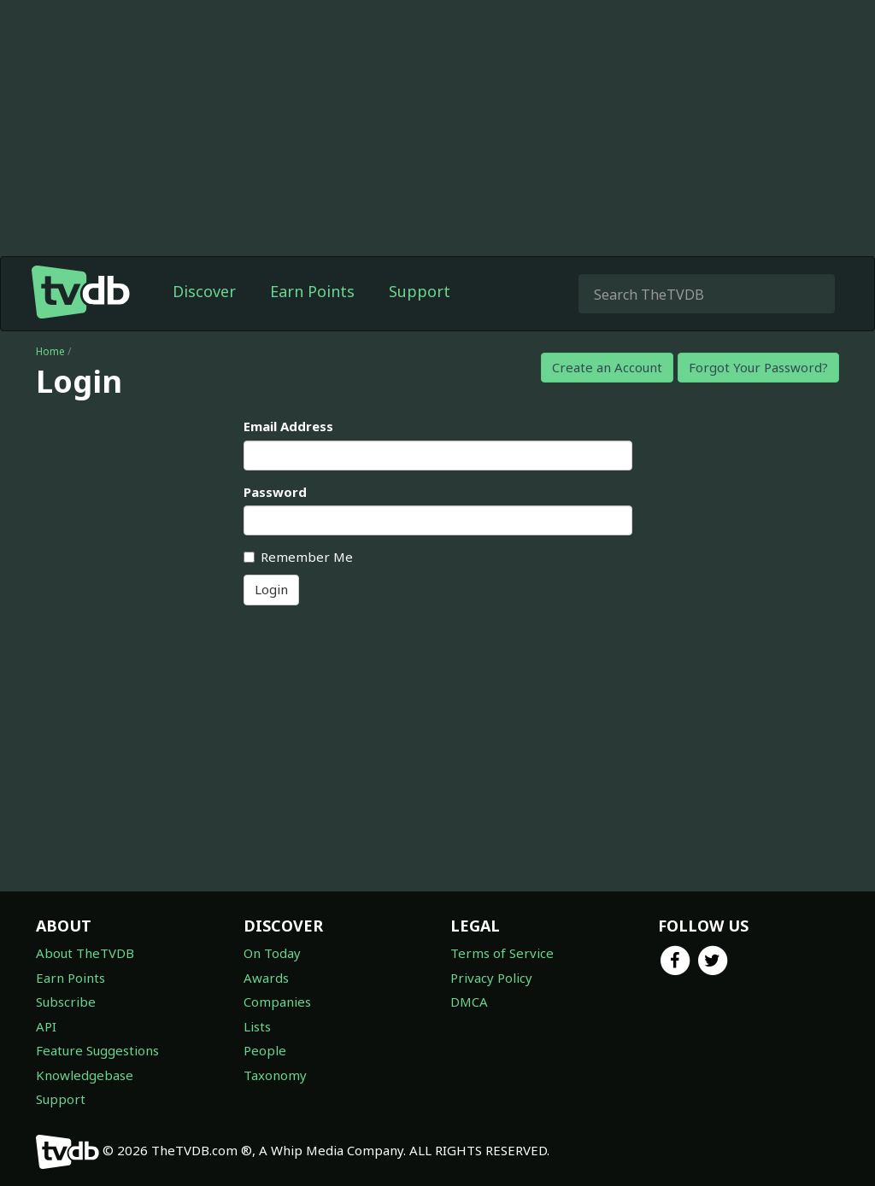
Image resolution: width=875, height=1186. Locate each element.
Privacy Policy (491, 977)
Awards (266, 977)
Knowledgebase (84, 1075)
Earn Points (312, 291)
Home (50, 351)
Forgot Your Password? (758, 367)
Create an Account (607, 367)
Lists (257, 1026)
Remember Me (298, 556)
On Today (272, 952)
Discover (204, 291)
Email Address (288, 426)
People (265, 1050)
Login (271, 589)
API (46, 1026)
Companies (277, 1001)
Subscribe (66, 1001)
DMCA (469, 1001)
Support (419, 291)
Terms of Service (502, 952)
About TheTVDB (85, 952)
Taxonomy (275, 1075)
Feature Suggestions (97, 1050)
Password (275, 491)
